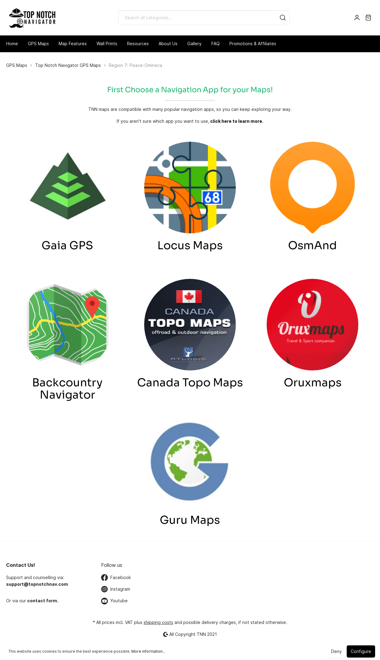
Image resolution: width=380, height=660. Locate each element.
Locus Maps (190, 245)
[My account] (357, 18)
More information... (148, 651)
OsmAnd (312, 245)
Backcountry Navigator (67, 389)
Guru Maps (190, 520)
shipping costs (158, 622)
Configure (361, 651)
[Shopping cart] (368, 18)
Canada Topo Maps (190, 382)
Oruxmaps (313, 382)
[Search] (283, 17)
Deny (336, 651)
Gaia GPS (67, 245)
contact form (42, 600)
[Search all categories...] (197, 17)
